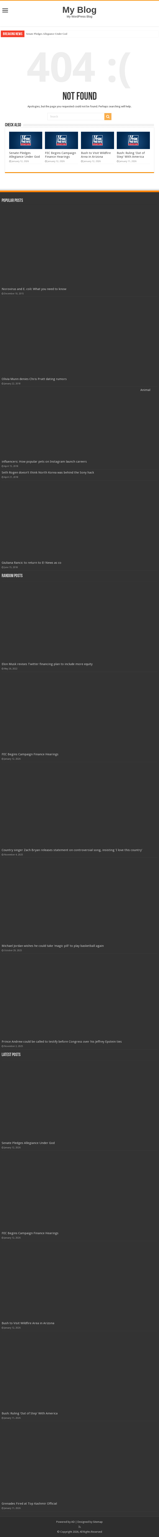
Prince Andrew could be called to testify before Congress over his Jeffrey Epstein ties (62, 1041)
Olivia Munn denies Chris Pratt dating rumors (34, 379)
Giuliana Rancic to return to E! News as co (31, 563)
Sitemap (98, 1521)
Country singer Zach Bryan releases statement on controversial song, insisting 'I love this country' (72, 850)
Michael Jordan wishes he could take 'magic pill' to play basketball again (53, 946)
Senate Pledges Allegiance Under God (46, 33)
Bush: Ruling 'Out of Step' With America (131, 155)
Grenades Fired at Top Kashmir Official (29, 1503)
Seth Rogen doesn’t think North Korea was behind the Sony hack (48, 472)
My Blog (79, 10)
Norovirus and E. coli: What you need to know (34, 289)
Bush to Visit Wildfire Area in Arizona (96, 155)
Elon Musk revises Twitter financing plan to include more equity (47, 664)
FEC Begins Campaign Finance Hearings (60, 155)
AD (73, 1521)
